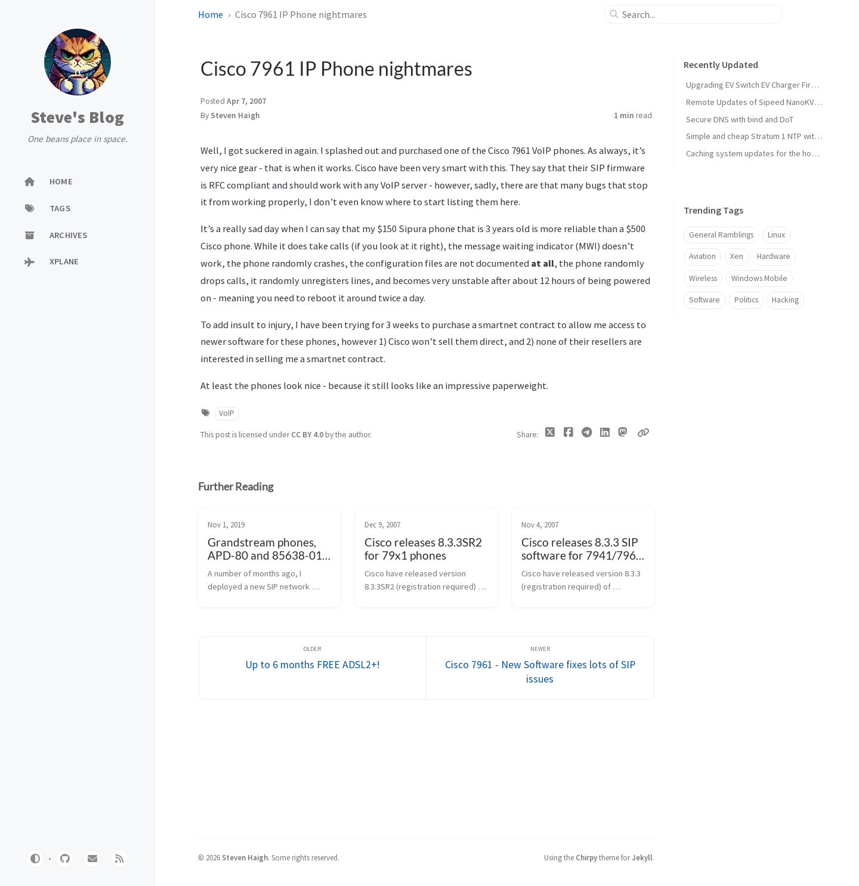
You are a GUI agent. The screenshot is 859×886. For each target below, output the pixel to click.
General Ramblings (721, 235)
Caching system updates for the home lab (760, 153)
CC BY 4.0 (308, 435)
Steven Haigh (235, 115)
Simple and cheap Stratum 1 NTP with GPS (760, 136)
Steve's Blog (77, 117)
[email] (92, 858)
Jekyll (642, 857)
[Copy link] (643, 432)
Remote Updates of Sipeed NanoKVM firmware (770, 102)
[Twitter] (550, 435)
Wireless (703, 278)
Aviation (702, 256)
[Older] (313, 668)
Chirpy (586, 857)
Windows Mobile (759, 278)
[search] (698, 14)
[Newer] (540, 668)
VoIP (226, 413)
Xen (736, 256)
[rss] (119, 858)
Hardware (773, 256)
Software (704, 300)
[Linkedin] (604, 435)
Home (210, 14)
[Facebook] (568, 435)
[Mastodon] (623, 432)
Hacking (785, 300)
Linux (776, 235)
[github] (65, 858)
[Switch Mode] (35, 858)
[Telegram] (587, 435)
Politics (746, 300)
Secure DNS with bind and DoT (739, 119)
